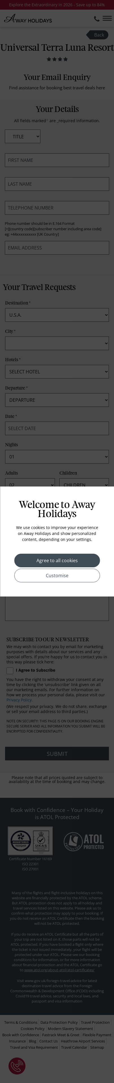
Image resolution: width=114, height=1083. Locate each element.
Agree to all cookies (57, 560)
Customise (57, 575)
